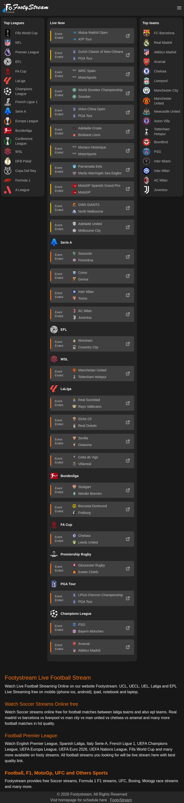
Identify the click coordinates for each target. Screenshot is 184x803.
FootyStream (121, 800)
